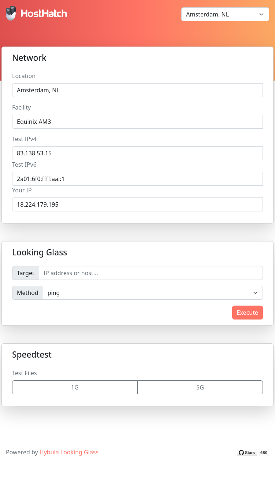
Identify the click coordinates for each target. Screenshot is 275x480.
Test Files (24, 373)
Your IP (22, 190)
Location (24, 76)
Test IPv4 (24, 139)
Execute (247, 313)
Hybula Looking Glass (69, 452)
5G (200, 387)
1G (75, 387)
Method (27, 293)
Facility (21, 107)
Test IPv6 (24, 164)
